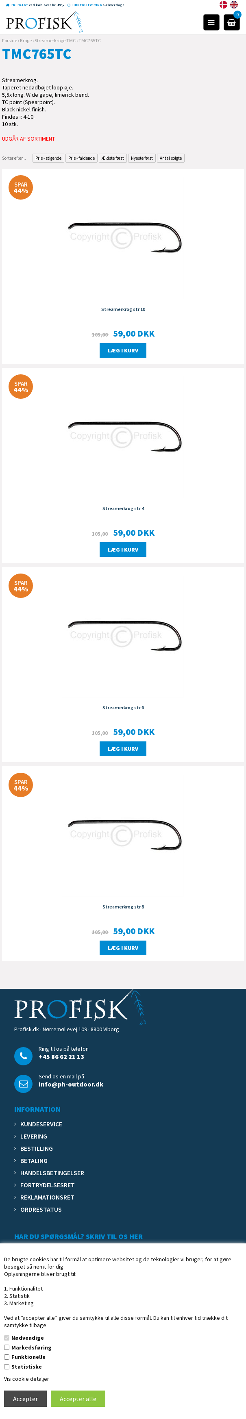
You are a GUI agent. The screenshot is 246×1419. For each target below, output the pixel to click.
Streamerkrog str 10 (123, 309)
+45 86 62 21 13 (61, 1056)
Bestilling (36, 1148)
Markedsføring (31, 1347)
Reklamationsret (47, 1197)
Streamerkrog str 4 (123, 508)
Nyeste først (142, 158)
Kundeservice (41, 1124)
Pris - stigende (48, 158)
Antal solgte (171, 158)
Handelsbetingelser (52, 1173)
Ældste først (113, 158)
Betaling (34, 1160)
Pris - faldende (81, 158)
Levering (33, 1136)
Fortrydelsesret (47, 1185)
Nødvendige (27, 1337)
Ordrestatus (41, 1209)
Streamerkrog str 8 (123, 907)
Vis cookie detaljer (26, 1378)
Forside (9, 40)
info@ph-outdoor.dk (71, 1084)
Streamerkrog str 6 (123, 707)
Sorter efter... (14, 158)
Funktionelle (28, 1356)
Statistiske (26, 1366)
